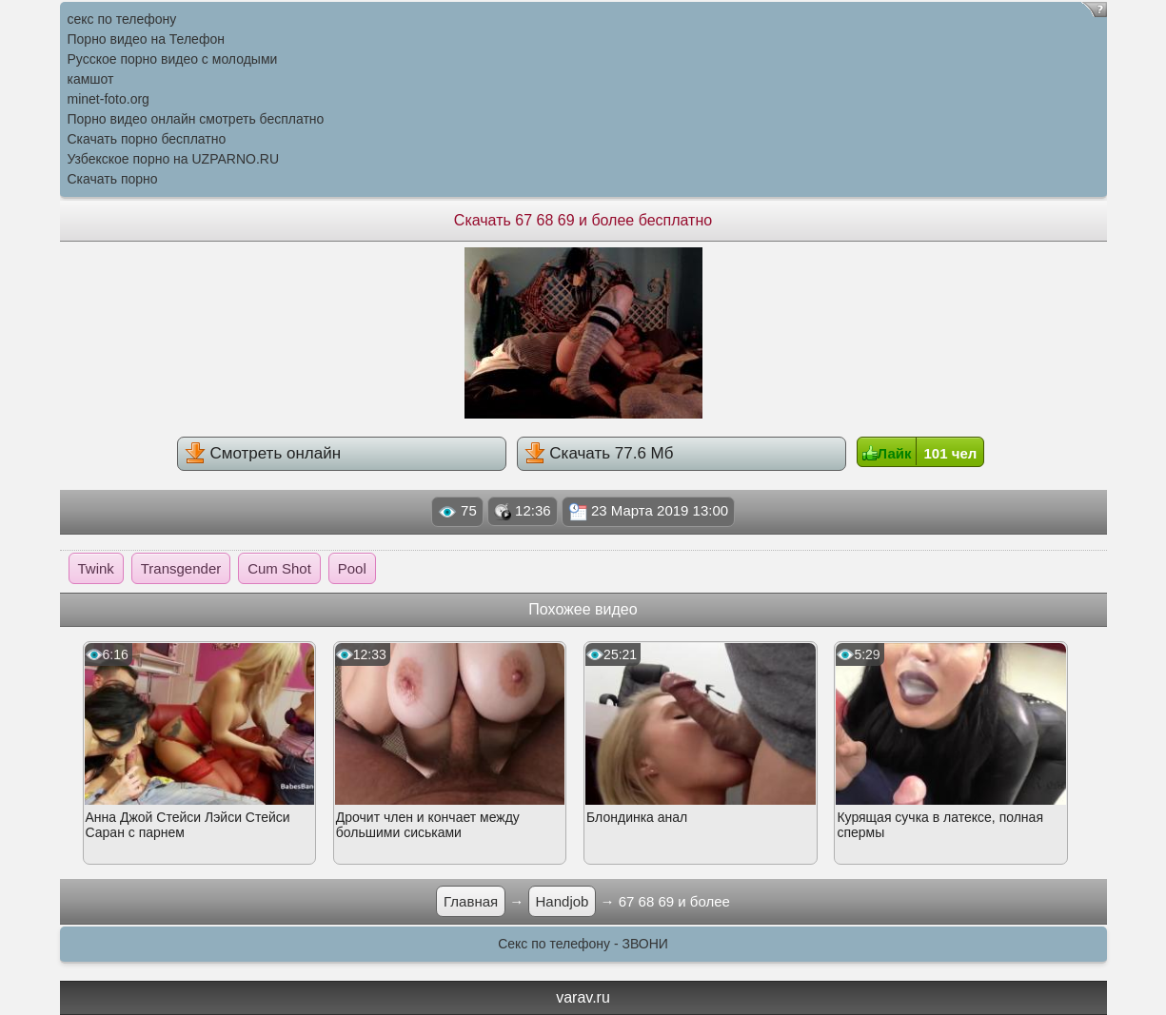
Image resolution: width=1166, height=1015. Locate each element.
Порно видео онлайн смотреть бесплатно (196, 119)
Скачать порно (113, 178)
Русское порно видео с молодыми (173, 59)
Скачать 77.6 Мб (599, 452)
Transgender (181, 568)
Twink (96, 568)
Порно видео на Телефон (146, 39)
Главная (471, 901)
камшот (91, 79)
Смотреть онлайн (263, 452)
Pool (352, 568)
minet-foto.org (108, 99)
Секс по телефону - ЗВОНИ (583, 943)
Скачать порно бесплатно (147, 138)
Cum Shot (279, 568)
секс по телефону (122, 19)
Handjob (562, 901)
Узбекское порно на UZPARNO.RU (174, 158)
